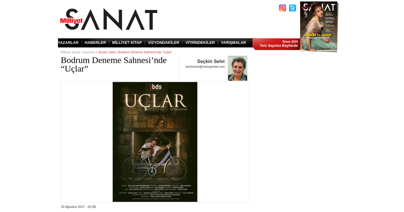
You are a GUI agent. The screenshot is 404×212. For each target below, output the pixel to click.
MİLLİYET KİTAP (127, 42)
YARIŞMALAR (233, 42)
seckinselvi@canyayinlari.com (205, 66)
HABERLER (95, 42)
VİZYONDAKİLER (163, 42)
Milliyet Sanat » (72, 52)
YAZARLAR (68, 42)
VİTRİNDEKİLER (200, 42)
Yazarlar (88, 52)
